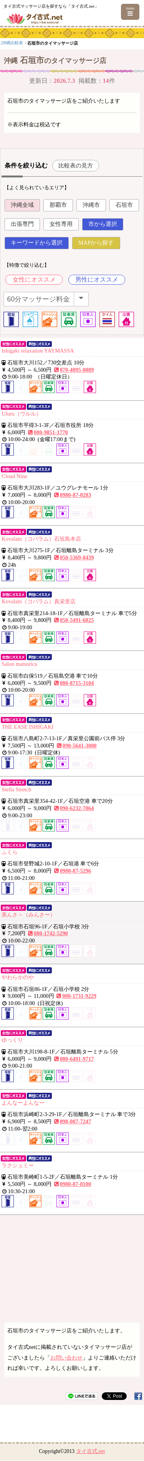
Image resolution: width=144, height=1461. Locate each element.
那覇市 (58, 205)
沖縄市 (91, 205)
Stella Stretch (16, 789)
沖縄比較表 (63, 42)
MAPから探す (96, 243)
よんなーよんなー (23, 1103)
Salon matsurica (19, 664)
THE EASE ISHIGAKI (27, 727)
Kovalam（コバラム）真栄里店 (39, 601)
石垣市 (124, 205)
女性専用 (61, 224)
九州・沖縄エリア (32, 42)
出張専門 (22, 224)
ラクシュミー (18, 1165)
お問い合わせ (66, 1358)
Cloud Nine (14, 476)
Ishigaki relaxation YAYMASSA (38, 351)
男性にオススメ (96, 279)
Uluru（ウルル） (21, 414)
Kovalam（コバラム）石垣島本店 (41, 539)
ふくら (10, 852)
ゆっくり (12, 1040)
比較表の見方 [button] (75, 165)
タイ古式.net (90, 1451)
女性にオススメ (34, 279)
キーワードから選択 (37, 243)
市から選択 (102, 224)
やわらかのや (18, 977)
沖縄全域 (22, 205)
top (5, 42)
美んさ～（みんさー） (28, 915)
